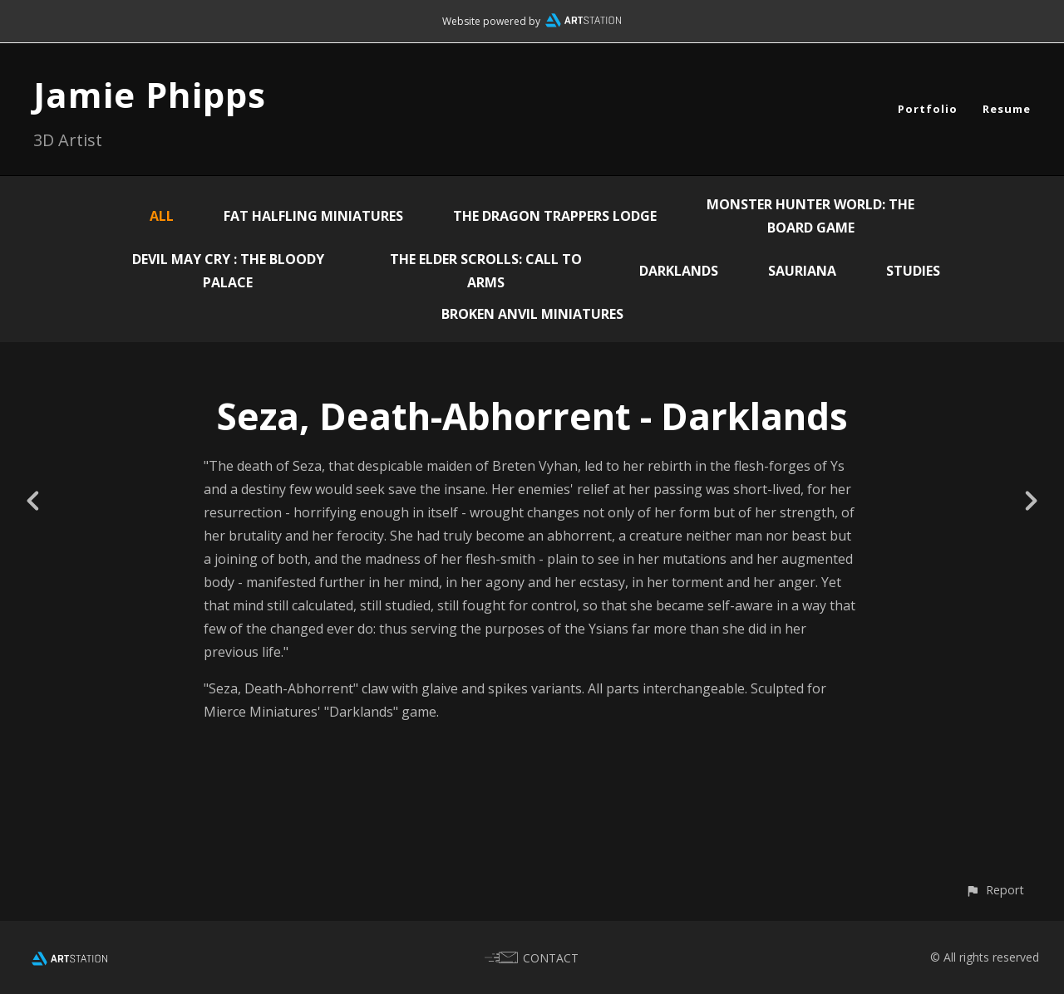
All (162, 216)
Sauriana (802, 271)
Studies (913, 271)
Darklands (678, 271)
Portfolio (928, 108)
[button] (994, 890)
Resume (1007, 108)
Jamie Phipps (149, 94)
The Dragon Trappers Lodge (555, 216)
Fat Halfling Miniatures (313, 216)
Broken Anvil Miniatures (532, 314)
